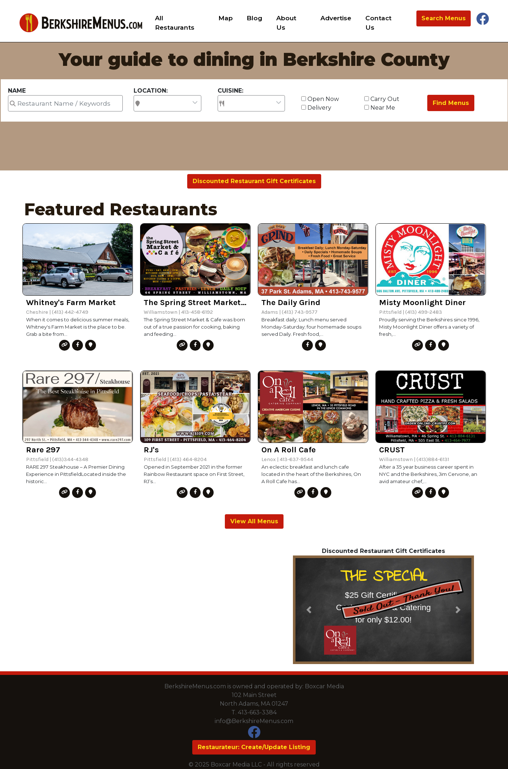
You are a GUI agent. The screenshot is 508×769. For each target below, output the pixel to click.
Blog (254, 18)
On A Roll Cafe (288, 450)
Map (225, 18)
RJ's (151, 450)
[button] (309, 610)
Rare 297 (43, 450)
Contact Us (378, 22)
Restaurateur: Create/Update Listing (254, 747)
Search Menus (443, 18)
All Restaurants (174, 22)
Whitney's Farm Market (71, 302)
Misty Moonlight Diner (422, 302)
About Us (286, 22)
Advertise (335, 18)
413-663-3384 (257, 712)
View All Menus (254, 521)
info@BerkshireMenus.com (254, 721)
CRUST (392, 450)
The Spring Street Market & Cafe (195, 302)
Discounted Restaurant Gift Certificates (254, 181)
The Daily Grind (290, 302)
